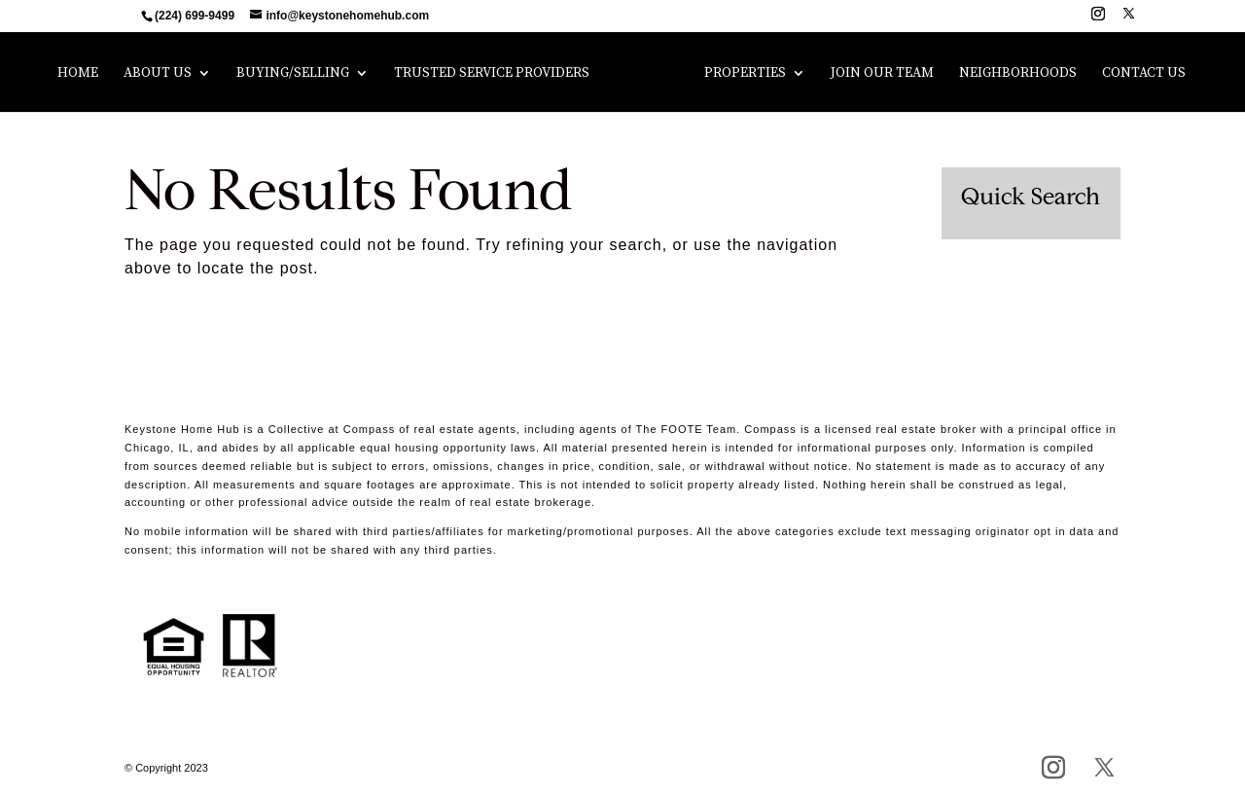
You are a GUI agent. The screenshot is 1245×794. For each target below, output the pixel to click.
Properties (738, 74)
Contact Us (1137, 74)
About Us (164, 74)
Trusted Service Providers (498, 74)
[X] (1129, 19)
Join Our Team (875, 74)
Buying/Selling (299, 74)
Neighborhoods (1011, 74)
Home (84, 74)
